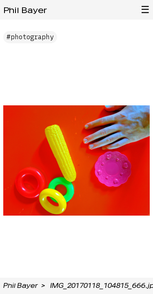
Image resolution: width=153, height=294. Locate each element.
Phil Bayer (25, 10)
